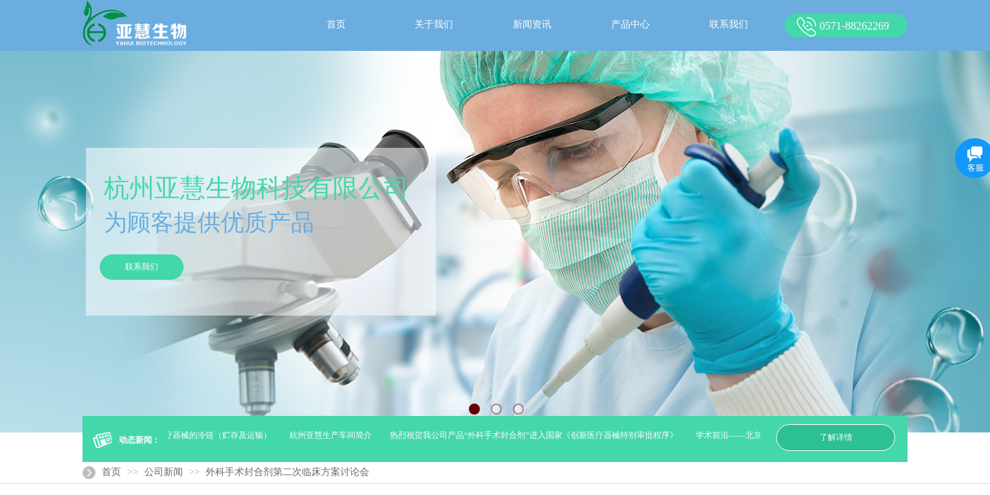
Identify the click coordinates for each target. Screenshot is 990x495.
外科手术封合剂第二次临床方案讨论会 (287, 472)
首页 (111, 472)
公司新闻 (163, 472)
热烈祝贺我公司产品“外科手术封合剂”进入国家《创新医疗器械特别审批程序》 (535, 435)
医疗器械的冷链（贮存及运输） (215, 435)
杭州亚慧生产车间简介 (332, 435)
